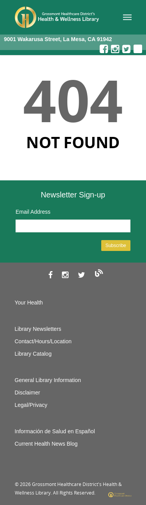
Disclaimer (27, 392)
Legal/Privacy (31, 405)
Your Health (29, 302)
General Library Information (48, 380)
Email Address (33, 212)
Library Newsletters (38, 329)
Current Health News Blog (46, 444)
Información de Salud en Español (55, 431)
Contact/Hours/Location (43, 341)
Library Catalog (33, 354)
